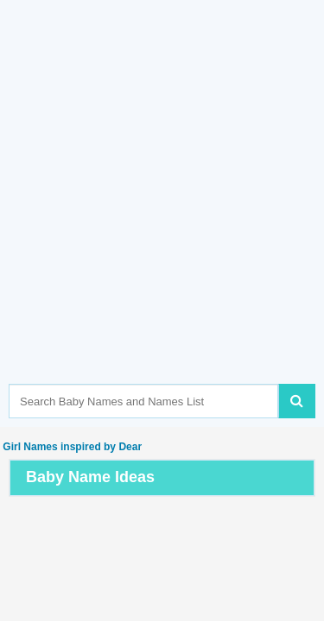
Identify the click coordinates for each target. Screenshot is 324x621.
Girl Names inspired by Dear (71, 447)
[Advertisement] (162, 218)
